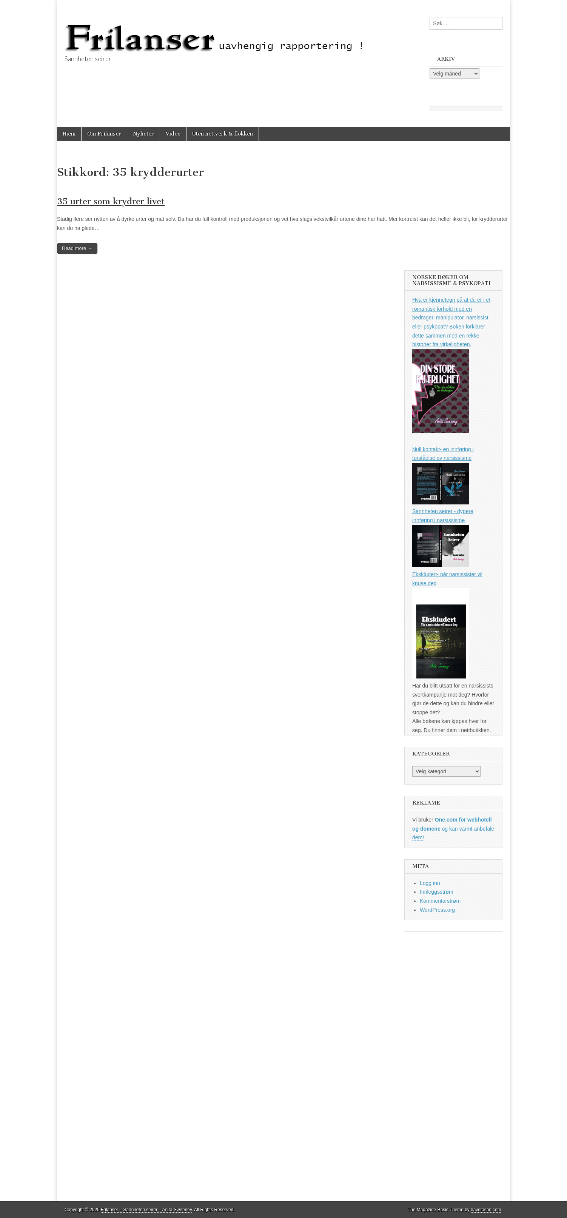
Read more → (77, 248)
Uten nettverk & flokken (222, 134)
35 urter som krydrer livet (111, 201)
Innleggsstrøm (436, 892)
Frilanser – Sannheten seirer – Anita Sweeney (146, 1209)
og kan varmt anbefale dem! (453, 828)
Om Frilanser (104, 134)
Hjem (69, 134)
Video (173, 134)
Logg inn (430, 883)
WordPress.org (437, 910)
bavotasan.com (486, 1209)
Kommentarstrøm (440, 901)
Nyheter (143, 134)
